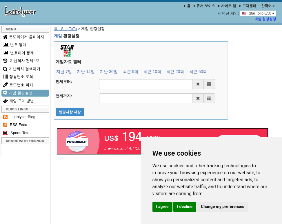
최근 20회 (175, 71)
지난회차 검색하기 (21, 69)
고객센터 (247, 6)
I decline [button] (184, 206)
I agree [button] (162, 206)
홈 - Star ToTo (65, 28)
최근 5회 (131, 71)
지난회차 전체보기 (22, 60)
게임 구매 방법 (18, 101)
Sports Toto (16, 133)
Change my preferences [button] (222, 206)
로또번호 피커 (18, 85)
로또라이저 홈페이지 (23, 37)
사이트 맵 (227, 6)
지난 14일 (85, 71)
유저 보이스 (204, 6)
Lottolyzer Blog (19, 117)
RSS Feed (15, 124)
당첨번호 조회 (18, 76)
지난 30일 (108, 71)
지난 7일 (64, 71)
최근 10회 (152, 71)
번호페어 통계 (18, 53)
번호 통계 (14, 44)
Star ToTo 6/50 (258, 13)
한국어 (268, 6)
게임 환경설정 (265, 19)
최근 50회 (198, 71)
